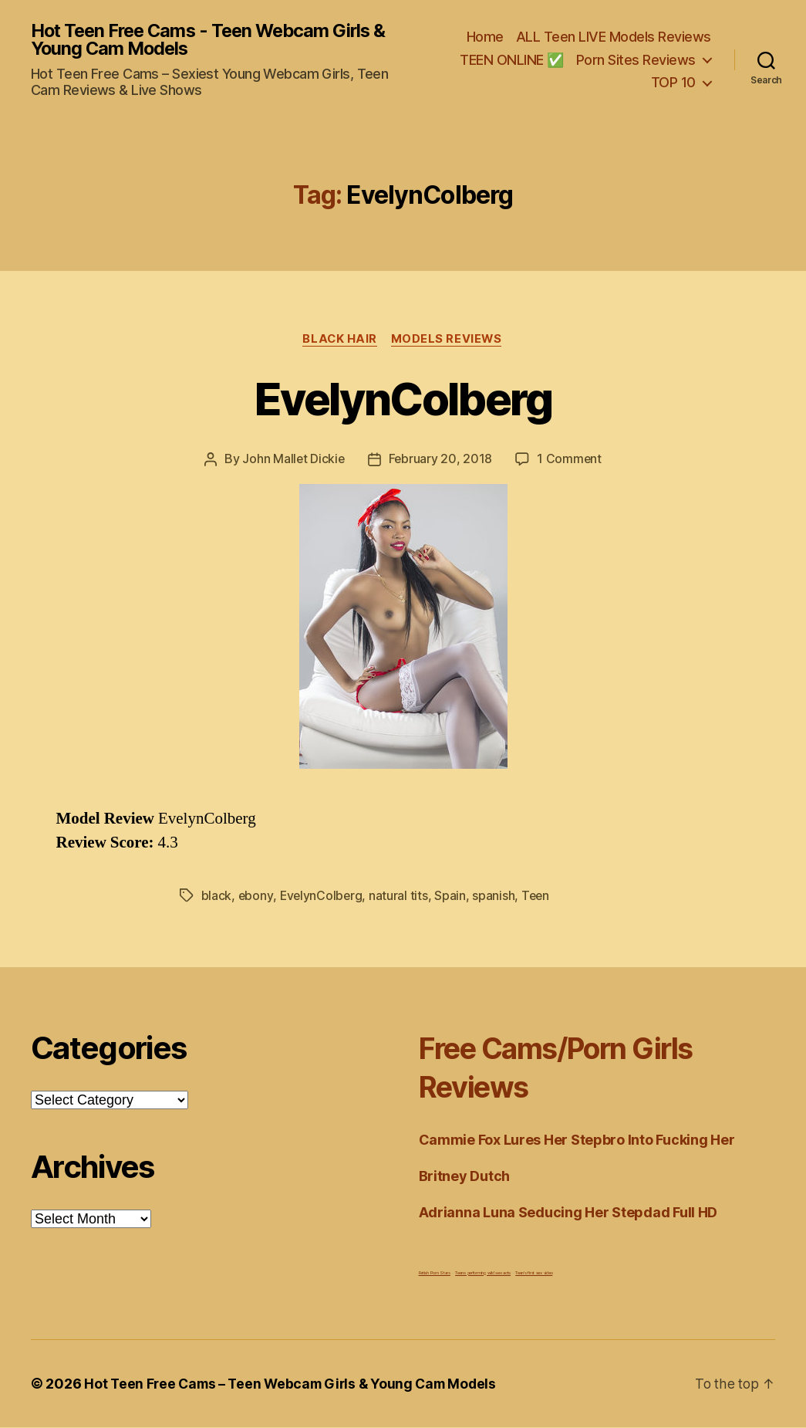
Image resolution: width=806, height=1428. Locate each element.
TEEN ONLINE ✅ (512, 60)
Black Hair (339, 340)
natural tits (400, 897)
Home (485, 37)
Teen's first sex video (533, 1273)
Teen (538, 897)
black (216, 897)
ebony (256, 897)
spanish (495, 897)
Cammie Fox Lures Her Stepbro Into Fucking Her (577, 1140)
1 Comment (570, 461)
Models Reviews (448, 340)
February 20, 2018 (441, 461)
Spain (452, 897)
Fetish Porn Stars (434, 1273)
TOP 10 (673, 83)
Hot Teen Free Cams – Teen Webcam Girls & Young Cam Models (296, 1384)
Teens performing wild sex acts (483, 1273)
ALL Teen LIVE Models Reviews (613, 37)
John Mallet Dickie (293, 461)
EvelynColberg (403, 399)
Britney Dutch (465, 1177)
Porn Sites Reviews (636, 60)
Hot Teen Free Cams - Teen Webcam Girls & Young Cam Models (214, 40)
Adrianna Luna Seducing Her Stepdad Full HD (568, 1213)
